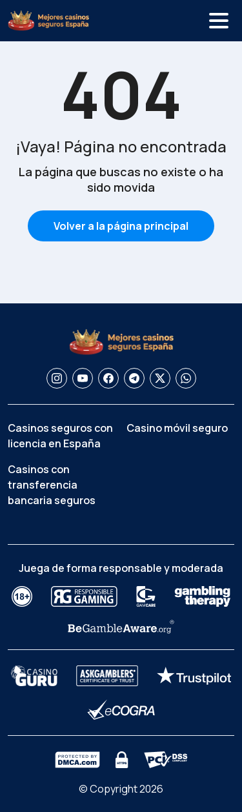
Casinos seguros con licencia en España (60, 436)
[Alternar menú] (218, 20)
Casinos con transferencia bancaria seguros (52, 484)
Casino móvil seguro (177, 428)
